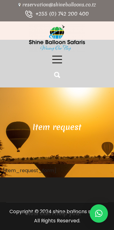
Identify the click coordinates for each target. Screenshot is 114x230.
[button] (99, 213)
